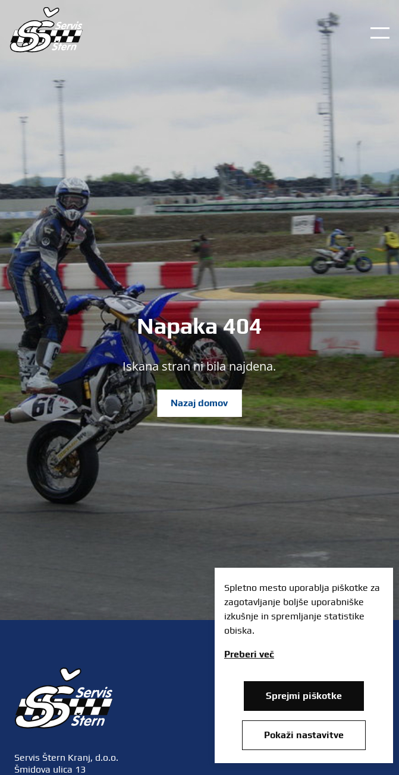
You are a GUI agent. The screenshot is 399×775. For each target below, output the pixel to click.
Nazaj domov (199, 403)
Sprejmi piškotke (304, 695)
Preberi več (249, 654)
